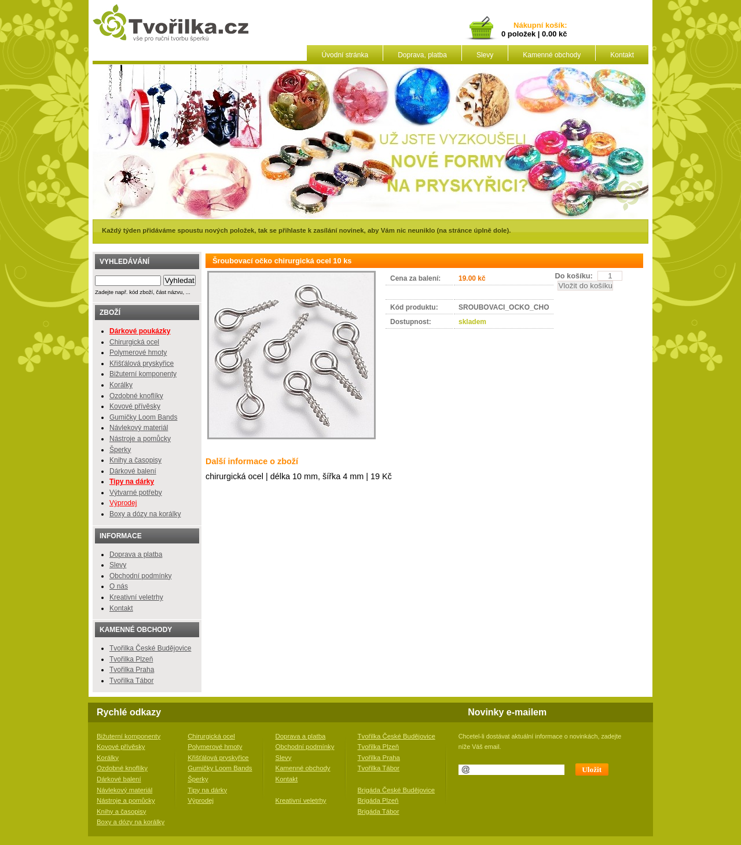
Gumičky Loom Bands (143, 417)
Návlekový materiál (138, 428)
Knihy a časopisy (135, 460)
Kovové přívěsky (134, 406)
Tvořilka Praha (131, 670)
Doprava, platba (422, 55)
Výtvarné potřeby (135, 492)
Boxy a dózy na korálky (145, 514)
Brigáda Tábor (378, 811)
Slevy (484, 55)
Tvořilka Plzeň (131, 659)
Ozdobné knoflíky (136, 396)
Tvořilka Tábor (131, 681)
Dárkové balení (132, 471)
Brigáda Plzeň (378, 800)
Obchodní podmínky (140, 576)
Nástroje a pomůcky (140, 439)
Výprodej (123, 503)
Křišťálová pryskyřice (141, 363)
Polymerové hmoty (138, 352)
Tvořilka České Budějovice (150, 648)
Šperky (120, 450)
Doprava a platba (135, 554)
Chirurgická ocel (134, 342)
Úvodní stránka (344, 55)
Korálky (121, 385)
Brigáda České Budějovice (396, 790)
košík (552, 26)
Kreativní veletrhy (136, 597)
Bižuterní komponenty (143, 374)
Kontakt (622, 55)
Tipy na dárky (207, 790)
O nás (118, 586)
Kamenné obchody (552, 55)
